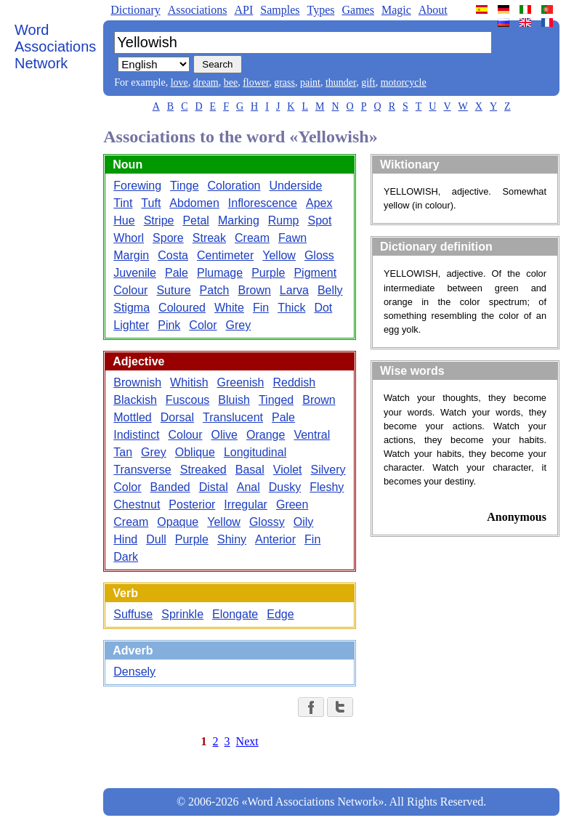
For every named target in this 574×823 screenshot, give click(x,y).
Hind (125, 539)
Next (247, 741)
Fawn (292, 238)
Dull (156, 539)
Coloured (182, 307)
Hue (123, 220)
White (229, 307)
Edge (280, 614)
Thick (291, 307)
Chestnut (136, 504)
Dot (323, 307)
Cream (252, 238)
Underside (295, 185)
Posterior (192, 504)
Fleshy (327, 487)
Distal (213, 487)
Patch (215, 290)
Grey (238, 325)
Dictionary (135, 10)
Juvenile (134, 273)
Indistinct (136, 435)
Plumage (220, 273)
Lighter (131, 325)
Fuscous (187, 400)
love (179, 82)
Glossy (267, 522)
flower (256, 82)
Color (203, 325)
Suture (173, 290)
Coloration (234, 185)
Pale (176, 273)
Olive (224, 435)
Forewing (137, 185)
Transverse (142, 469)
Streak (209, 238)
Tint (122, 203)
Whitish (189, 382)
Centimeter (225, 255)
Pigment (315, 273)
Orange (265, 435)
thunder (341, 82)
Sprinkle (182, 614)
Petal (195, 220)
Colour (130, 290)
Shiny (231, 539)
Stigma (131, 307)
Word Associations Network (55, 46)
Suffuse (133, 614)
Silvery (328, 469)
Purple (268, 273)
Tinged (276, 400)
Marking (238, 220)
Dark (125, 557)
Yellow (279, 255)
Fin (261, 307)
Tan (122, 452)
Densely (134, 671)
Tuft (151, 203)
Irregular (245, 504)
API (243, 10)
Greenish (240, 382)
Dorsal (177, 417)
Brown (254, 290)
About (433, 10)
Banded (170, 487)
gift (368, 82)
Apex (319, 203)
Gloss (319, 255)
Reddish (293, 382)
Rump (283, 220)
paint (310, 82)
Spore (168, 238)
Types (320, 10)
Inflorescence (262, 203)
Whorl (128, 238)
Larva (294, 290)
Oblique (195, 452)
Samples (279, 10)
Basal (249, 469)
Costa (173, 255)
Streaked (203, 469)
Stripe (159, 220)
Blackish (135, 400)
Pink (169, 325)
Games (357, 10)
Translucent (233, 417)
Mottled (132, 417)
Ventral (312, 435)
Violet (287, 469)
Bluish (234, 400)
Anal (248, 487)
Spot (320, 220)
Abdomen (194, 203)
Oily (304, 522)
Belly (330, 290)
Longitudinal (255, 452)
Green (292, 504)
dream (206, 82)
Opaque (177, 522)
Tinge (184, 185)
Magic (396, 10)
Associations (197, 10)
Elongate (235, 614)
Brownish (137, 382)
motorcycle (404, 82)
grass (284, 82)
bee (231, 82)
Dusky (285, 487)
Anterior (275, 539)
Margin (131, 255)
